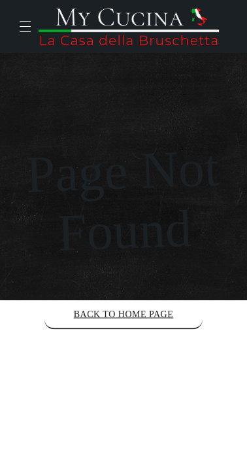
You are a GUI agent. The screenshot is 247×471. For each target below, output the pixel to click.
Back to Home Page (124, 314)
